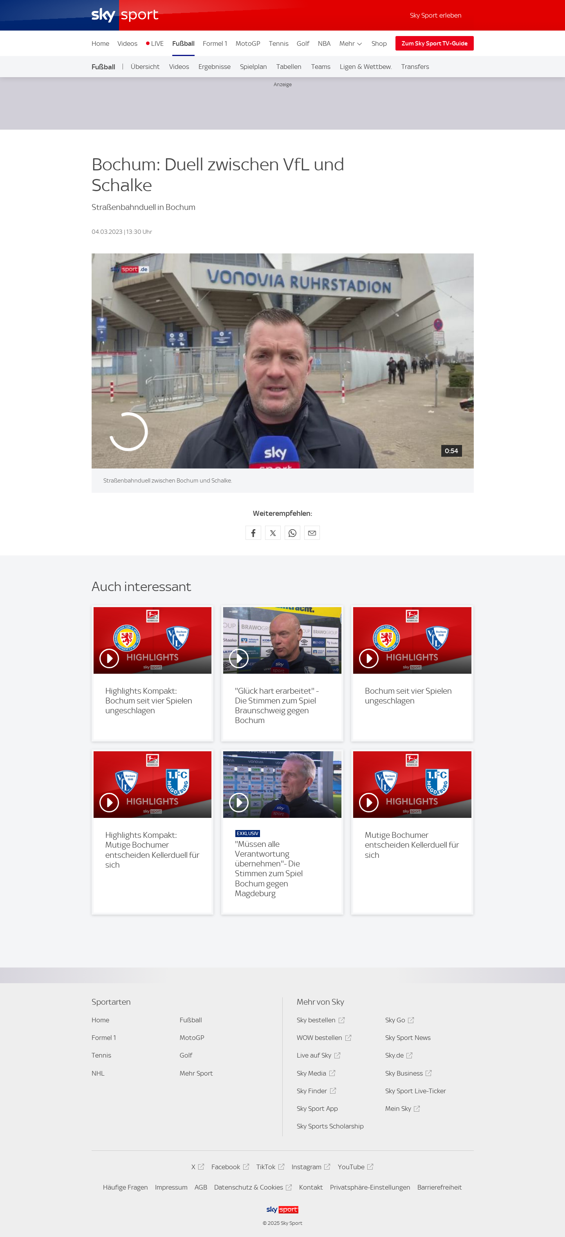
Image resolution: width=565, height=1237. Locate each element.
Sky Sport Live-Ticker (415, 1091)
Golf (303, 43)
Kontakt (311, 1187)
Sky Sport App (317, 1108)
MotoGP (248, 43)
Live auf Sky (317, 1056)
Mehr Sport (196, 1073)
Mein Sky (401, 1110)
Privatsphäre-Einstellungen (370, 1187)
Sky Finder (315, 1092)
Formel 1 (215, 43)
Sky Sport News (408, 1038)
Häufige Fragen (125, 1187)
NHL (98, 1073)
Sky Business (407, 1074)
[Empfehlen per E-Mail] (312, 533)
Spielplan (253, 67)
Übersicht (145, 67)
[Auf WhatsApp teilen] (292, 533)
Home (100, 43)
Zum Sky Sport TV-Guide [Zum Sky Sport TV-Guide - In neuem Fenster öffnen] (435, 43)
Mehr (351, 43)
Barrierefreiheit (439, 1187)
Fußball (183, 43)
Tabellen (288, 67)
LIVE (157, 43)
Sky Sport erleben (436, 15)
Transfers (415, 67)
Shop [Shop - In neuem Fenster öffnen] (379, 43)
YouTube (354, 1168)
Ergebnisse (215, 67)
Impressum (171, 1187)
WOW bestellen (323, 1039)
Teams (320, 67)
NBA (324, 43)
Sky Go (398, 1021)
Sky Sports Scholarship (330, 1126)
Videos (127, 43)
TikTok (269, 1168)
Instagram (310, 1168)
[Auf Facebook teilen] (253, 533)
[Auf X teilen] (273, 533)
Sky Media (315, 1074)
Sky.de (397, 1056)
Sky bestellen (319, 1021)
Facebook (229, 1168)
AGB (201, 1187)
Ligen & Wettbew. (366, 67)
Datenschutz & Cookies (252, 1188)
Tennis (279, 43)
